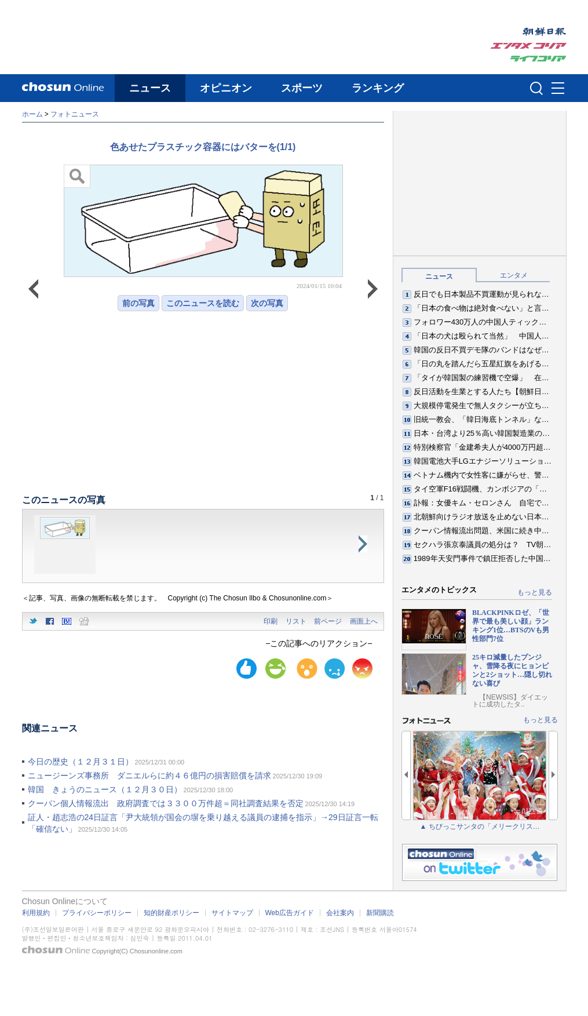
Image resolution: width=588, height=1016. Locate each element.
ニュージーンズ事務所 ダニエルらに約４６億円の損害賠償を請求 (149, 775)
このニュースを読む (202, 303)
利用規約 (36, 913)
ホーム (32, 114)
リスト (296, 621)
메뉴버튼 (558, 88)
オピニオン (226, 88)
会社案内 (340, 913)
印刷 (270, 621)
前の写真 (138, 303)
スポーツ (302, 88)
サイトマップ (232, 913)
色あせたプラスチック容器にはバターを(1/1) (203, 147)
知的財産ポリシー (171, 913)
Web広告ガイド (289, 913)
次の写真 (267, 303)
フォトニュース (74, 114)
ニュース (150, 88)
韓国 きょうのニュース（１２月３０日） (105, 789)
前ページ (328, 621)
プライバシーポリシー (97, 913)
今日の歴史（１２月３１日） (80, 761)
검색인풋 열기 (536, 88)
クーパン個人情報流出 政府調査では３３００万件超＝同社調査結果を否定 (166, 803)
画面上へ (364, 621)
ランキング (378, 88)
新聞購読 (380, 913)
